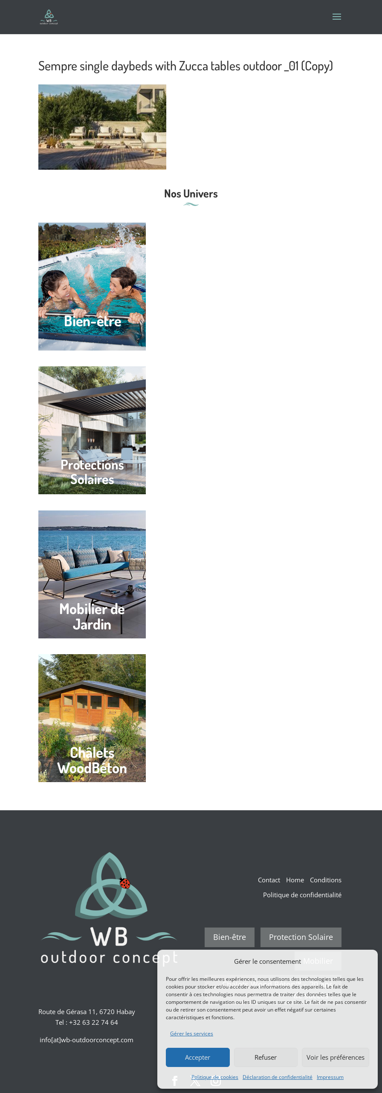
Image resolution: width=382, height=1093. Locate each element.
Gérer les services (191, 1033)
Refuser (266, 1057)
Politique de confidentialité (302, 894)
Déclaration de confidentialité (278, 1077)
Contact (269, 880)
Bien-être (229, 937)
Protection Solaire (301, 937)
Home (295, 880)
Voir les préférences (336, 1057)
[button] (365, 961)
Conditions (325, 880)
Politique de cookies (214, 1077)
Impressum (330, 1077)
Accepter (197, 1057)
